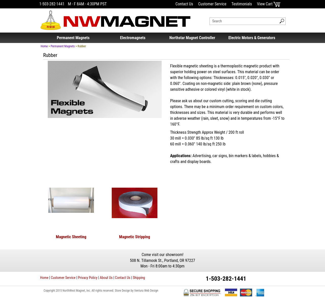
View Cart (269, 4)
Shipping (139, 278)
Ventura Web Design (146, 290)
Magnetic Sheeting (71, 236)
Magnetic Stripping (134, 236)
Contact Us (184, 4)
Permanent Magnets (73, 37)
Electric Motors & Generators (252, 37)
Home (44, 46)
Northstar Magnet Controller (192, 37)
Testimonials (241, 4)
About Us (106, 278)
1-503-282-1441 (51, 4)
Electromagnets (132, 37)
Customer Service (212, 4)
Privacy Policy (88, 278)
